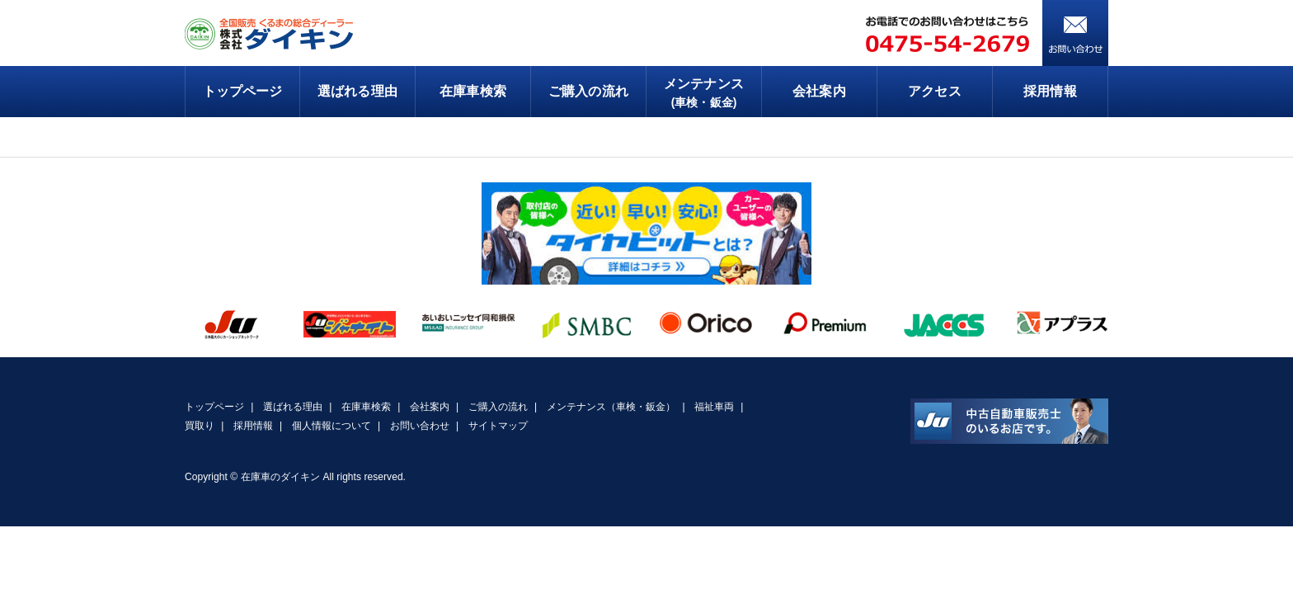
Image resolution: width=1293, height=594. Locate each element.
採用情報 (1049, 91)
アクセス (934, 91)
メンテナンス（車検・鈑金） (611, 406)
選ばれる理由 (357, 91)
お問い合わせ (419, 425)
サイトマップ (498, 425)
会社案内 (818, 91)
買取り (199, 425)
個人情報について (331, 425)
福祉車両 (714, 406)
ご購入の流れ (588, 91)
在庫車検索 (472, 91)
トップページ (242, 91)
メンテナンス (703, 94)
